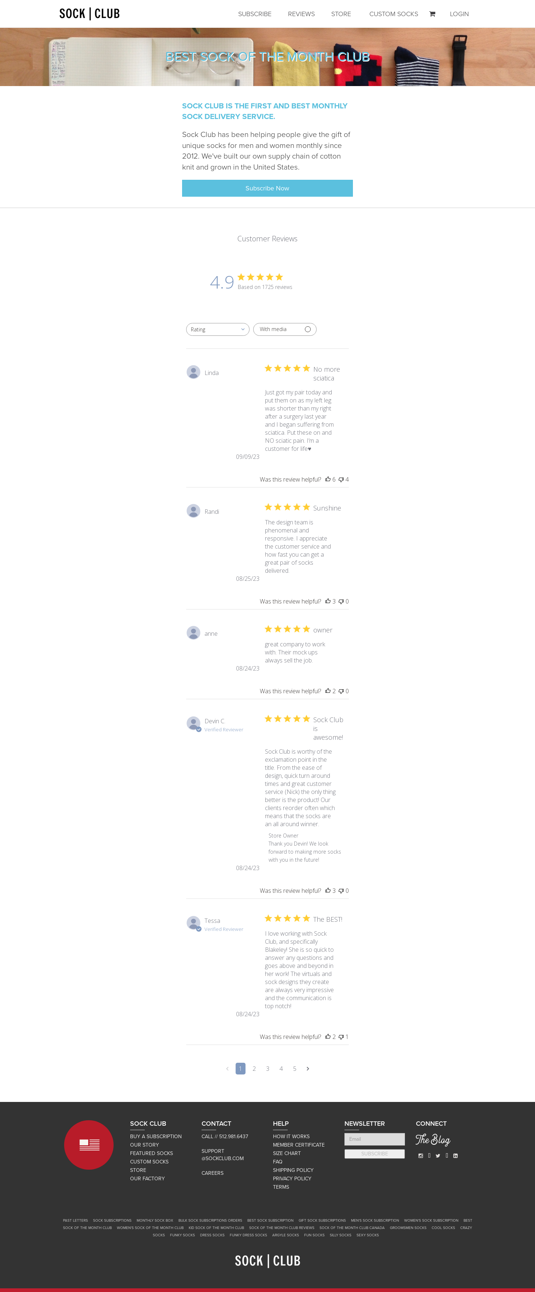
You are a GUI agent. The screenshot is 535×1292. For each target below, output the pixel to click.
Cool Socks (443, 1228)
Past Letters (75, 1220)
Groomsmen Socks (408, 1228)
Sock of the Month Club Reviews (281, 1228)
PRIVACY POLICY (292, 1179)
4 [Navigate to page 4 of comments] (281, 1069)
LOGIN (459, 14)
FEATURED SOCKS (151, 1153)
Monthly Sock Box (155, 1220)
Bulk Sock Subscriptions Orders (210, 1220)
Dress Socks (212, 1235)
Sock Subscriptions (112, 1220)
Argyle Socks (285, 1235)
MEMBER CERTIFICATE (299, 1145)
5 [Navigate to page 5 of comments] (294, 1069)
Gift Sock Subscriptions (322, 1220)
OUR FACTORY (147, 1179)
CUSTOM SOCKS (393, 14)
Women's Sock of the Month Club (150, 1228)
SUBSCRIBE (255, 14)
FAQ (278, 1162)
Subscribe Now (267, 188)
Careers (213, 1173)
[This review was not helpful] (341, 479)
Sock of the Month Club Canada (352, 1228)
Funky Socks (182, 1235)
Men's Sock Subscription (375, 1220)
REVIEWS (301, 14)
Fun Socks (314, 1235)
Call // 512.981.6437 (225, 1136)
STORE (341, 14)
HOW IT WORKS (291, 1136)
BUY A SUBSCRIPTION (156, 1136)
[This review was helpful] (328, 479)
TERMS (281, 1187)
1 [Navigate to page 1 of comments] (240, 1069)
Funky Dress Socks (248, 1235)
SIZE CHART (287, 1153)
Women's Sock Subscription (431, 1220)
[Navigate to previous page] (227, 1068)
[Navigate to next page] (308, 1068)
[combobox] (218, 329)
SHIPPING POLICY (293, 1170)
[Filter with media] (285, 329)
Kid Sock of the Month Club (216, 1228)
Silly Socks (340, 1235)
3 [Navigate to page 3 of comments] (267, 1069)
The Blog (433, 1141)
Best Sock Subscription (270, 1220)
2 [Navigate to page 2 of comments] (254, 1069)
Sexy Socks (368, 1235)
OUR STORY (144, 1145)
